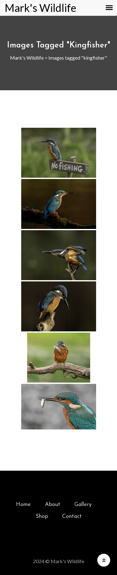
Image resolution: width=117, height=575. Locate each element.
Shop (42, 516)
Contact (72, 516)
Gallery (83, 505)
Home (23, 505)
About (52, 505)
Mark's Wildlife (40, 7)
